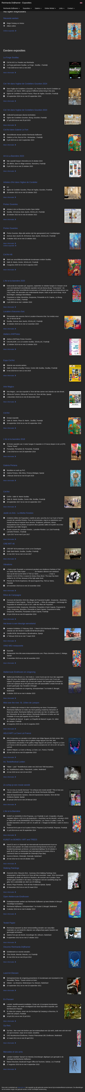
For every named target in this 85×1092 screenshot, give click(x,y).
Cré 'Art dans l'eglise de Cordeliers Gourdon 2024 (25, 84)
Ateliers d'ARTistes (11, 334)
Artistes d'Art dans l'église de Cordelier (20, 182)
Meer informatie (9, 72)
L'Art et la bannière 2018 (14, 439)
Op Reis (7, 1025)
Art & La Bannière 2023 (13, 156)
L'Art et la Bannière (11, 811)
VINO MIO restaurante (13, 646)
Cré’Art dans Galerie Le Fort (15, 130)
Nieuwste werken (10, 18)
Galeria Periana (10, 465)
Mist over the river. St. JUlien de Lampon (21, 703)
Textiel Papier (9, 923)
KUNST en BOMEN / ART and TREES (20, 839)
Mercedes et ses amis (13, 1052)
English (81, 3)
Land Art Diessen (10, 973)
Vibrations (7, 564)
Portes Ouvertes (10, 204)
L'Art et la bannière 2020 (14, 281)
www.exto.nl (21, 1087)
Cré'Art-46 (7, 254)
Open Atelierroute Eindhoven (16, 896)
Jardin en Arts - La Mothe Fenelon (18, 513)
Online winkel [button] (50, 8)
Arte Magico (8, 387)
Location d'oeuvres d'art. (14, 311)
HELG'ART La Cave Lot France (17, 733)
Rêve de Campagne (12, 595)
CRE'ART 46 (9, 544)
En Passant (8, 999)
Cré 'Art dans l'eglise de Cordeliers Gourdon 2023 (25, 110)
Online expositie (9, 31)
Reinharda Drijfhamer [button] (11, 8)
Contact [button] (71, 8)
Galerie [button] (38, 8)
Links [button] (61, 8)
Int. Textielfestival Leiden (14, 762)
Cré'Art (6, 413)
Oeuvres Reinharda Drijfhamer (16, 947)
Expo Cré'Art (8, 360)
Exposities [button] (27, 8)
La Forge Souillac (11, 57)
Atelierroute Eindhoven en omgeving (19, 672)
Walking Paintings (11, 868)
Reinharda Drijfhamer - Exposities (16, 3)
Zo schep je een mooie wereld (16, 785)
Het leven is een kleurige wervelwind (19, 623)
